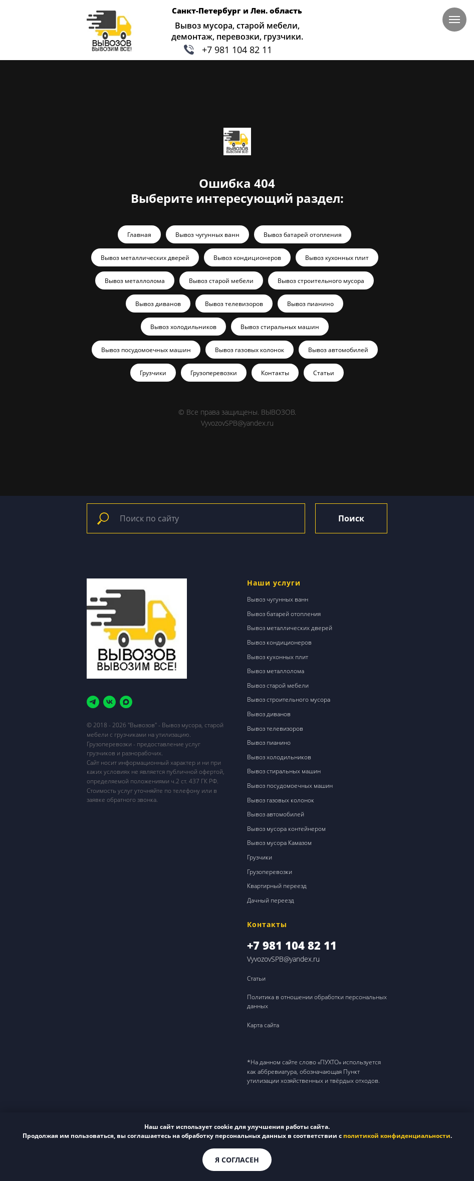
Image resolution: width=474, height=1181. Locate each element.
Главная (139, 234)
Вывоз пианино (310, 304)
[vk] (109, 702)
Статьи (323, 373)
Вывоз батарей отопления (303, 234)
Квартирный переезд (277, 885)
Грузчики (153, 373)
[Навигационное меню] (454, 19)
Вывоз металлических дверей (145, 257)
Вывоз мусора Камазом (279, 842)
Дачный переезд (270, 900)
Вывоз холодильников (183, 327)
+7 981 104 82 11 (237, 50)
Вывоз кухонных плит (337, 257)
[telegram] (93, 702)
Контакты (275, 373)
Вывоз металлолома (135, 280)
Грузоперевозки (213, 373)
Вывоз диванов (158, 304)
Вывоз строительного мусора (321, 280)
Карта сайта (263, 1025)
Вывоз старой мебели (221, 280)
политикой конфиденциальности (396, 1135)
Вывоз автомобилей (338, 350)
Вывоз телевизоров (234, 304)
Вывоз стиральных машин (280, 327)
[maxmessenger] (126, 702)
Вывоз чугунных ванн (207, 234)
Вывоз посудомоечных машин (146, 350)
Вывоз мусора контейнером (286, 828)
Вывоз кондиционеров (247, 257)
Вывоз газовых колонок (249, 350)
